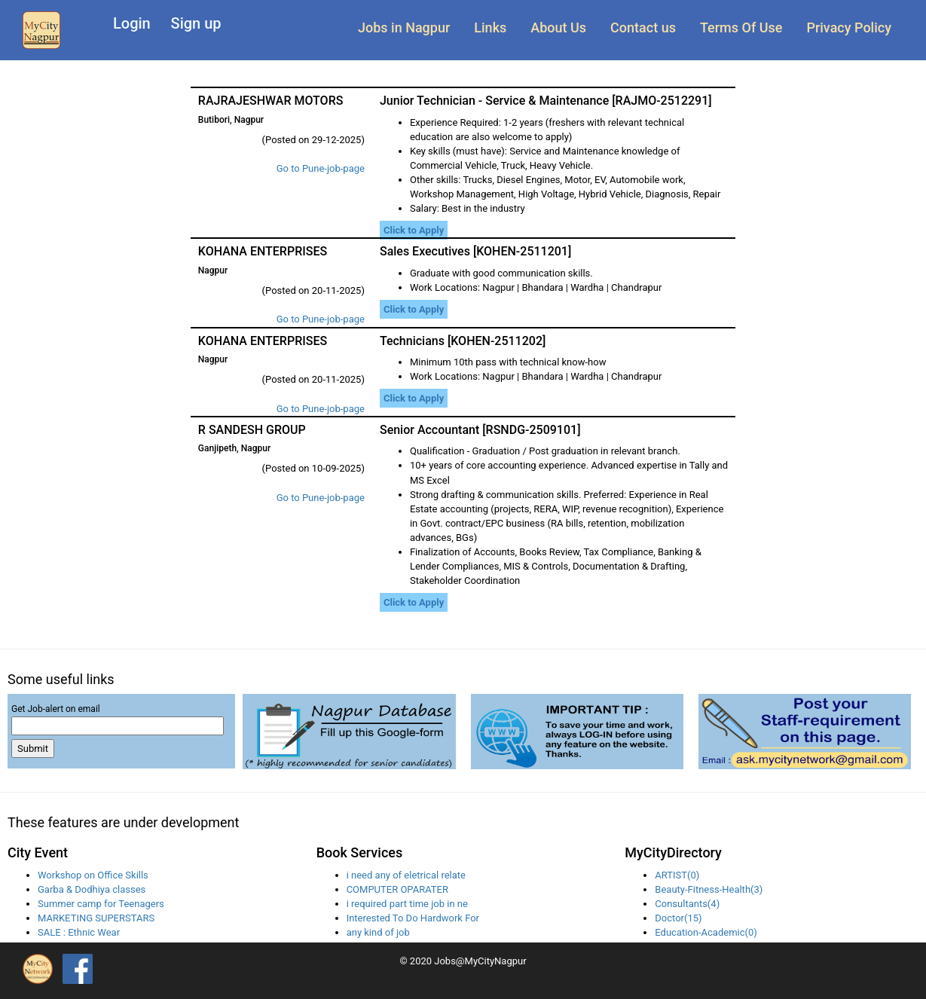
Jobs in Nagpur (404, 27)
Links (490, 27)
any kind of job (378, 932)
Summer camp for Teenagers (101, 903)
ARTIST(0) (677, 875)
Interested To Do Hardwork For (413, 918)
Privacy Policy (848, 27)
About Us (558, 27)
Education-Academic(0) (705, 932)
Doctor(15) (678, 918)
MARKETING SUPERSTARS (96, 918)
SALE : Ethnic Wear (79, 932)
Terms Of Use (741, 27)
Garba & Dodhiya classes (91, 889)
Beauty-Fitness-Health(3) (708, 889)
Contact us (643, 27)
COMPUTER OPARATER (397, 889)
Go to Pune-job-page (321, 168)
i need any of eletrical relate (406, 875)
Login (132, 23)
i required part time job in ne (407, 903)
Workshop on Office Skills (93, 875)
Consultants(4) (687, 903)
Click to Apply (414, 230)
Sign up (196, 23)
